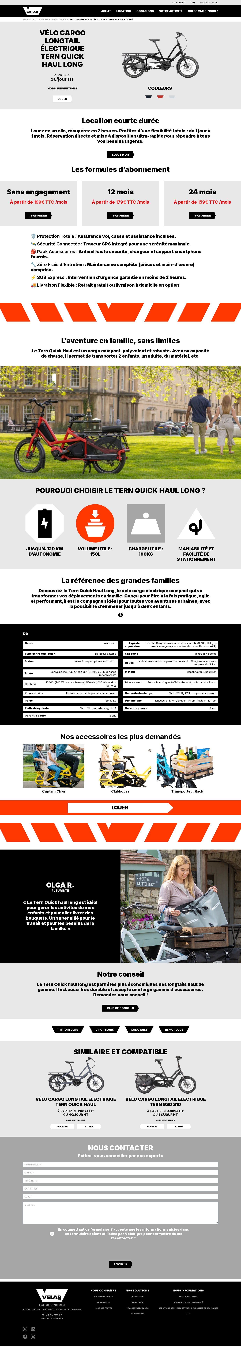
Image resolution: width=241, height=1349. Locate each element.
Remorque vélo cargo (137, 1311)
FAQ (193, 3)
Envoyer (120, 1266)
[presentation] (120, 1252)
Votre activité (171, 11)
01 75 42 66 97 (52, 1317)
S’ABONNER (38, 215)
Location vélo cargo (47, 19)
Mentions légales (188, 1299)
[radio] (146, 96)
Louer (89, 1129)
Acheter (62, 1129)
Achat (106, 11)
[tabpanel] (120, 679)
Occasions (145, 11)
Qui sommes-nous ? (203, 11)
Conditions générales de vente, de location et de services (188, 1311)
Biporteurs (105, 1032)
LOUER (62, 99)
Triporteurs (68, 1032)
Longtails (63, 19)
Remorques (174, 1032)
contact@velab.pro (52, 1321)
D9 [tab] (25, 634)
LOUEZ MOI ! (120, 154)
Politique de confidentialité (188, 1305)
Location (123, 11)
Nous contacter (209, 3)
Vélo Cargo (29, 19)
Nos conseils (179, 3)
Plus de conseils (120, 1011)
